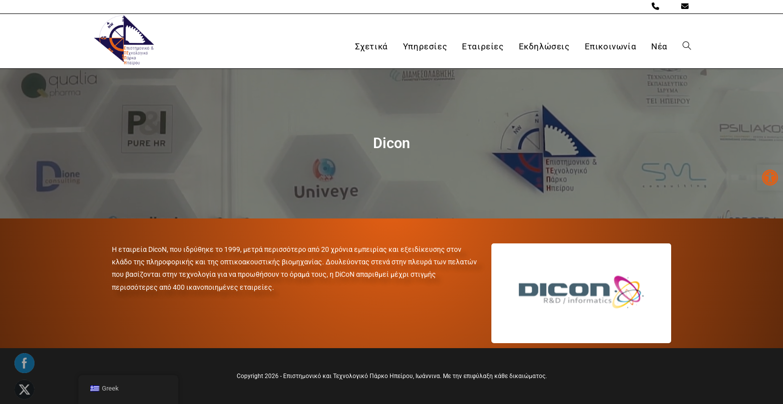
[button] (770, 178)
